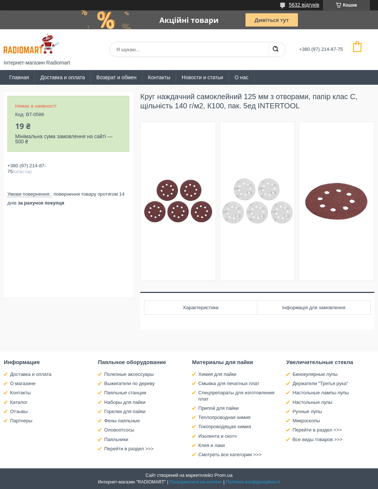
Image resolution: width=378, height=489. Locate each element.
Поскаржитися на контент (195, 482)
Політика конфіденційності (253, 482)
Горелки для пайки (124, 411)
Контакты (159, 77)
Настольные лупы (312, 402)
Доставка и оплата (62, 77)
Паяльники (116, 439)
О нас (241, 77)
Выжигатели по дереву (129, 383)
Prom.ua (223, 475)
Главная (19, 77)
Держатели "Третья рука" (320, 383)
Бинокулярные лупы (314, 374)
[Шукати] (275, 49)
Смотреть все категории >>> (229, 454)
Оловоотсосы (119, 430)
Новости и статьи (202, 77)
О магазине (22, 383)
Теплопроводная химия (224, 417)
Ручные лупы (307, 411)
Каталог (18, 402)
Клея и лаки (211, 445)
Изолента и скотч (217, 436)
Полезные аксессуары (129, 374)
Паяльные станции (125, 392)
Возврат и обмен (116, 77)
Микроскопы (306, 420)
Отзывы (19, 411)
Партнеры (21, 420)
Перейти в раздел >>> (129, 448)
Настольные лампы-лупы (320, 392)
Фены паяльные (122, 420)
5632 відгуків (304, 5)
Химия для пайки (217, 374)
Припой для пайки (218, 408)
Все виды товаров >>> (317, 439)
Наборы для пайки (124, 402)
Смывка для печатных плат (228, 383)
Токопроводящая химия (224, 426)
